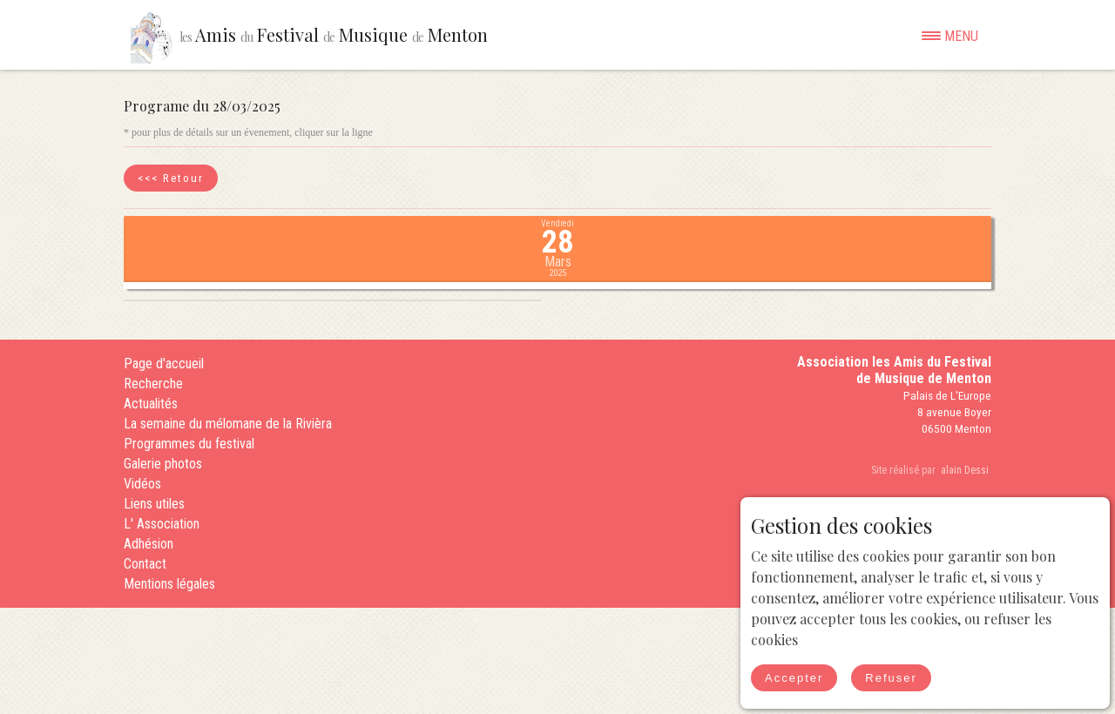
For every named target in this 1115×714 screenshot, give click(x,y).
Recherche (153, 383)
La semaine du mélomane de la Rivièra (228, 423)
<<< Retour (171, 178)
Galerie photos (163, 463)
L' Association (161, 523)
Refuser (891, 677)
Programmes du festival (189, 443)
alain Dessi (965, 470)
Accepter (794, 677)
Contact (145, 564)
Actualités (151, 403)
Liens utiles (154, 503)
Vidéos (142, 483)
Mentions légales (169, 584)
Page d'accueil (164, 363)
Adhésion (148, 544)
